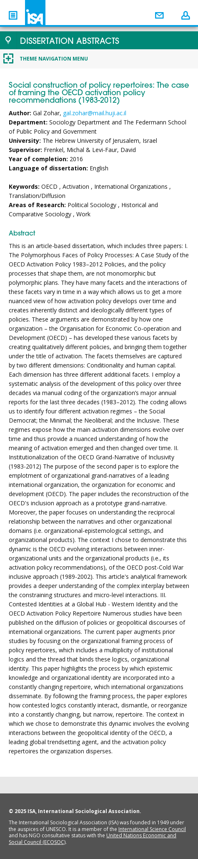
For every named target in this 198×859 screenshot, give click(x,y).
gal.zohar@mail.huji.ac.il (94, 113)
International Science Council (152, 829)
